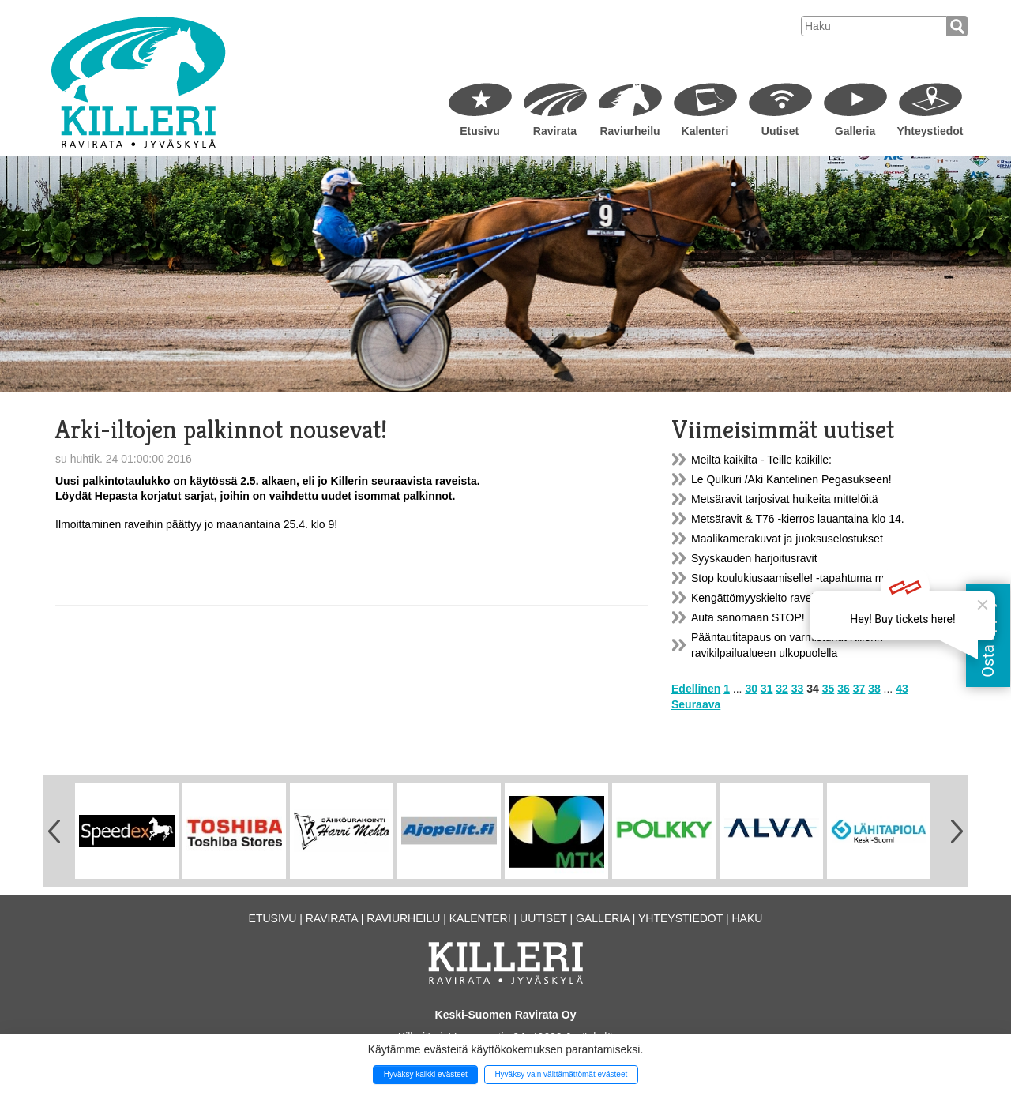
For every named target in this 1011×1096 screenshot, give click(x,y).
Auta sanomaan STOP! (748, 617)
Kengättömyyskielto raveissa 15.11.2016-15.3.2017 (816, 597)
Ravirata (555, 131)
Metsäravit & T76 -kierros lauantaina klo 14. (797, 518)
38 (874, 688)
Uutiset (780, 131)
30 (751, 688)
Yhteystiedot (929, 131)
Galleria (855, 131)
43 (902, 688)
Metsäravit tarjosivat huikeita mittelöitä (784, 499)
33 (797, 688)
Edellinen (695, 688)
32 (782, 688)
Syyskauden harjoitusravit (754, 558)
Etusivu (480, 131)
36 (843, 688)
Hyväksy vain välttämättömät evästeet (560, 1074)
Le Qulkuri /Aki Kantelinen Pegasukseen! (791, 479)
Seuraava (695, 704)
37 (859, 688)
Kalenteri (705, 131)
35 (828, 688)
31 (767, 688)
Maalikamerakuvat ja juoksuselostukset (787, 538)
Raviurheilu (629, 131)
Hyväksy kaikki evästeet (426, 1074)
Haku (746, 918)
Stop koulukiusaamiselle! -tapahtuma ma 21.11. (807, 578)
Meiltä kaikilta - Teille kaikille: (761, 459)
